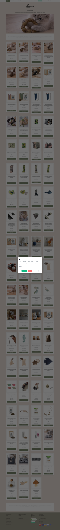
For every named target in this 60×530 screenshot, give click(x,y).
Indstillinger (35, 270)
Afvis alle (30, 270)
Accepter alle (24, 270)
